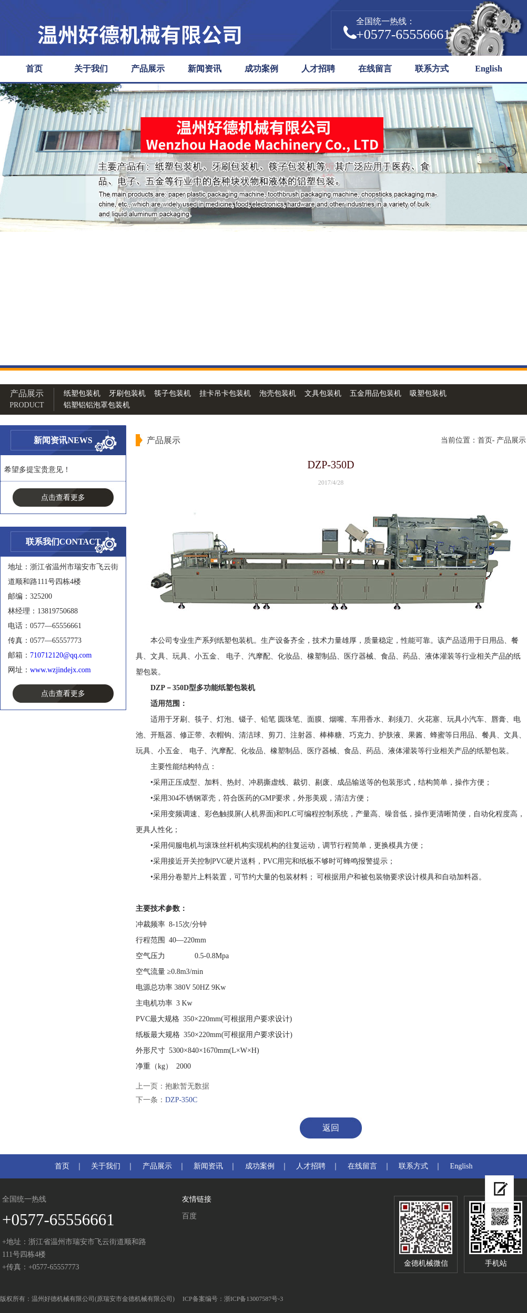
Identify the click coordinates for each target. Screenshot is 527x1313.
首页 (34, 68)
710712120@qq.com (61, 655)
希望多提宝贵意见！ (37, 470)
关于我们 (91, 68)
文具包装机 (323, 393)
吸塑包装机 (428, 393)
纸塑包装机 (82, 393)
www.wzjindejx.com (60, 670)
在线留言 (375, 68)
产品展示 (148, 68)
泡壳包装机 (277, 393)
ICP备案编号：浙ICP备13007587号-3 (233, 1298)
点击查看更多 (63, 497)
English (488, 68)
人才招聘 (318, 68)
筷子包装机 (172, 393)
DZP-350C (181, 1100)
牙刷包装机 (127, 393)
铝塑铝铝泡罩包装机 (97, 405)
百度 (189, 1216)
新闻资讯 (204, 68)
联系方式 (432, 68)
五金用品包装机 (375, 393)
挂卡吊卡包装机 (225, 393)
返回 (330, 1127)
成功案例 (261, 68)
